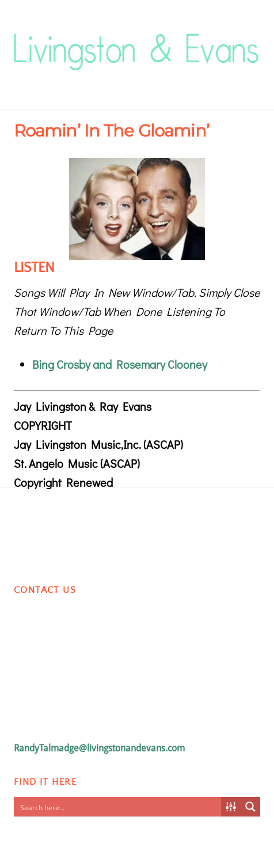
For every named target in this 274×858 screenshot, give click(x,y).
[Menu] (248, 38)
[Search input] (118, 806)
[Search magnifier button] (250, 807)
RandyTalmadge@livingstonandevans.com (99, 748)
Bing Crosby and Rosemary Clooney (119, 364)
